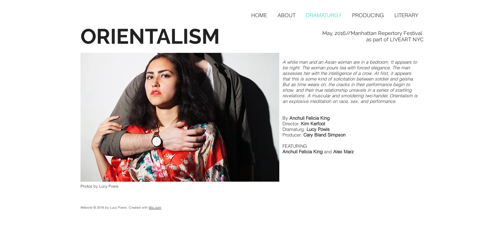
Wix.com (155, 207)
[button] (179, 117)
